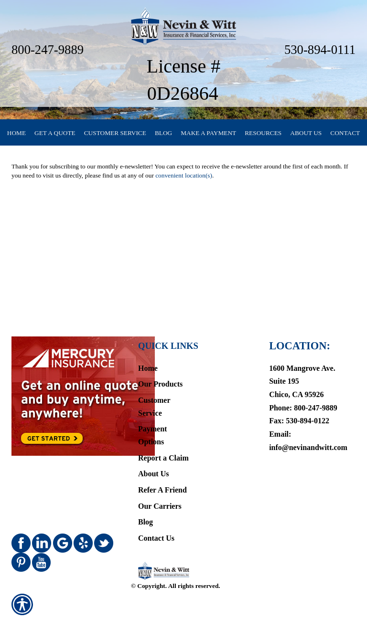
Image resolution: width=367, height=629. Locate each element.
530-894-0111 (320, 49)
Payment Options (152, 435)
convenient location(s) (183, 175)
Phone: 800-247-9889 (303, 408)
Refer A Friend (162, 490)
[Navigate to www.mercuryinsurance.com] (64, 396)
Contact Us (156, 538)
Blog (145, 522)
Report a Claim (163, 458)
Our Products (160, 384)
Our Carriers (160, 506)
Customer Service (154, 406)
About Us (153, 474)
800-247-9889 (47, 49)
